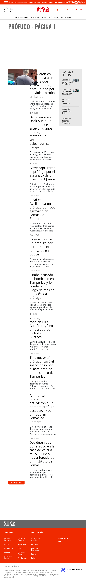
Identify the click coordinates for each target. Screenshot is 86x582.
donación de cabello (35, 539)
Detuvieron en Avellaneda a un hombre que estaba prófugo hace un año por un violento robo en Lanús (42, 85)
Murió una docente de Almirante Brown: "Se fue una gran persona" (67, 123)
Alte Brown (33, 163)
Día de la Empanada (35, 549)
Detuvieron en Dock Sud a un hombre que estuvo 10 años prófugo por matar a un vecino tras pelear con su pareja (41, 132)
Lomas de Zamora (35, 195)
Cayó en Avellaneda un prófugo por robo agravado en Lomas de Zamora (43, 209)
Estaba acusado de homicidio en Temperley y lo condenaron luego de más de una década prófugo (42, 286)
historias (56, 17)
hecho (33, 554)
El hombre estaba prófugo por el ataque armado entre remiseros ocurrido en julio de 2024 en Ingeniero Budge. (42, 264)
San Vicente (42, 2)
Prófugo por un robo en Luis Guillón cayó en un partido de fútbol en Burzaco (41, 327)
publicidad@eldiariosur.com (44, 572)
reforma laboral (66, 17)
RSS (59, 542)
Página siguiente (16, 483)
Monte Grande (35, 17)
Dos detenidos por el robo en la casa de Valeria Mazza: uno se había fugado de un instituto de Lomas (42, 454)
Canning (32, 2)
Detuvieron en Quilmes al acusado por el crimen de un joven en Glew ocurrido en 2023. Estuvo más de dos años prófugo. (42, 189)
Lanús (31, 69)
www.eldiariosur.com (12, 570)
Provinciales (34, 113)
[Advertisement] (45, 51)
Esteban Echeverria (19, 2)
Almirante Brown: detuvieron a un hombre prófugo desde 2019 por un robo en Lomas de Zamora (42, 409)
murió (50, 17)
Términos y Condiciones (11, 566)
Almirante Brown (62, 2)
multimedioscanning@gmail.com (22, 572)
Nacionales (8, 548)
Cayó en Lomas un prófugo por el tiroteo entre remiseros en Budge (41, 246)
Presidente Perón (22, 553)
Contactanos (63, 538)
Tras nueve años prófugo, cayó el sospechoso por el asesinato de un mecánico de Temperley (42, 367)
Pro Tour (34, 544)
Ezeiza (51, 2)
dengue (44, 17)
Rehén (33, 558)
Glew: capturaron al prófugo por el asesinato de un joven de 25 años (42, 173)
